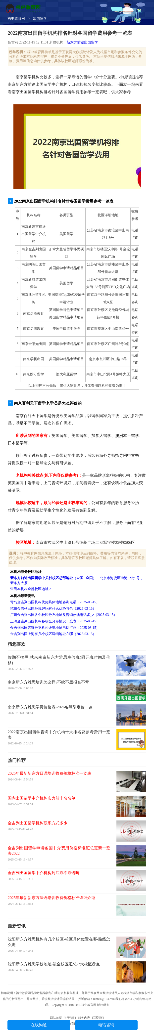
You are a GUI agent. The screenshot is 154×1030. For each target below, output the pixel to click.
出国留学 (40, 18)
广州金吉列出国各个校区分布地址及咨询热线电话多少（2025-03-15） (63, 615)
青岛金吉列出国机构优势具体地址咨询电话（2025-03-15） (55, 602)
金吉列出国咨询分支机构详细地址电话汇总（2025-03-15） (55, 628)
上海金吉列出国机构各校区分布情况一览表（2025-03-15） (55, 621)
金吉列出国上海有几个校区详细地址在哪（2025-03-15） (53, 634)
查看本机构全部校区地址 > (30, 589)
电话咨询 (106, 1025)
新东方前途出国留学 (82, 42)
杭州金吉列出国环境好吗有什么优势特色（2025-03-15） (53, 608)
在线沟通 (39, 1025)
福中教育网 (16, 18)
